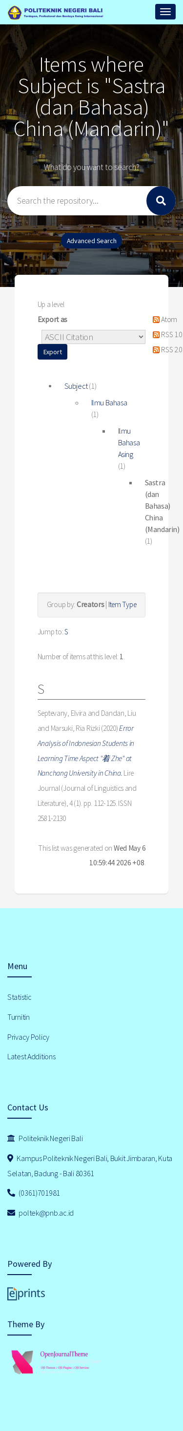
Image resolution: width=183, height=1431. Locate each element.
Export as (52, 319)
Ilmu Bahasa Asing (129, 442)
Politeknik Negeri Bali (44, 1138)
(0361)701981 (33, 1193)
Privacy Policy (28, 1037)
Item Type (122, 604)
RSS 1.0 (166, 334)
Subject (76, 386)
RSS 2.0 (166, 349)
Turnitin (18, 1017)
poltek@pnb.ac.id (40, 1213)
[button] (53, 352)
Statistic (19, 997)
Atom (163, 319)
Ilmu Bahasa (109, 402)
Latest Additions (31, 1056)
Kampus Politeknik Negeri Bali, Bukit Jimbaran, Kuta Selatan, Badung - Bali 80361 (89, 1165)
